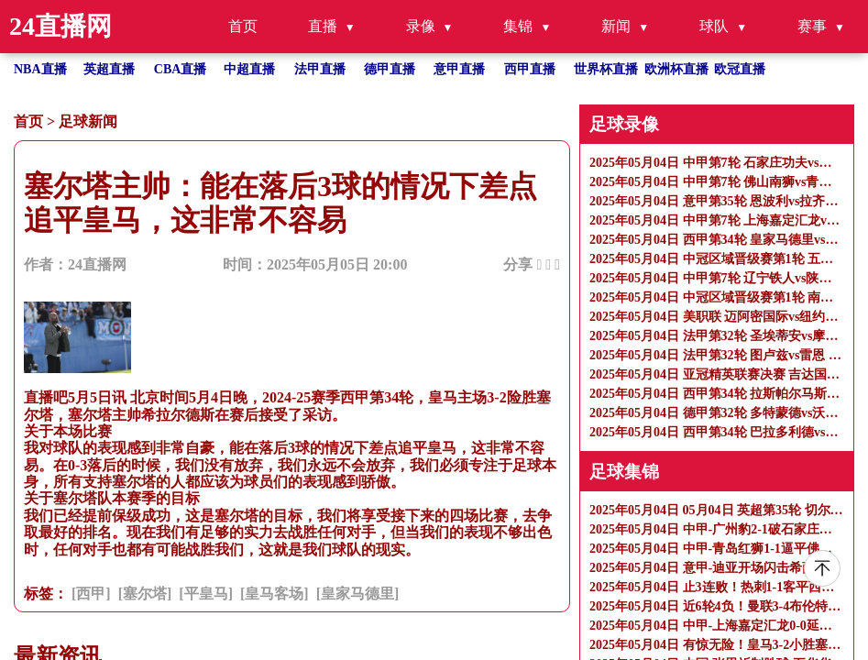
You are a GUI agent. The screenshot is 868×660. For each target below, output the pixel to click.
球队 (714, 26)
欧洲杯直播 (676, 69)
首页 (243, 26)
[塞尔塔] (145, 593)
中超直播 (249, 69)
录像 (420, 26)
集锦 (518, 26)
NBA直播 (40, 69)
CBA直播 (180, 69)
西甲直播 (529, 69)
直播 (322, 26)
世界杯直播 (606, 69)
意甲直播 (459, 69)
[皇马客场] (274, 593)
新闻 (616, 26)
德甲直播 (389, 69)
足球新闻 (88, 121)
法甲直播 (320, 69)
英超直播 (109, 69)
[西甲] (91, 593)
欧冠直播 (739, 69)
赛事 (812, 26)
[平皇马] (206, 593)
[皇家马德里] (358, 593)
